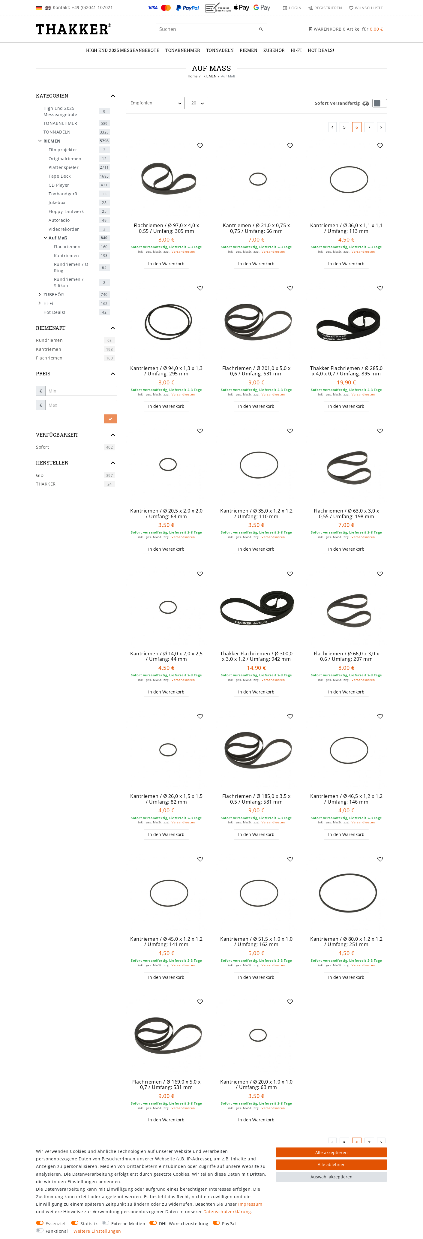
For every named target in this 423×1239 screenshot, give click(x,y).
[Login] (292, 8)
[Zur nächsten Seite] (381, 127)
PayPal (229, 1223)
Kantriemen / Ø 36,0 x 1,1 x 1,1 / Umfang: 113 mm (346, 228)
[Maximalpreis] (81, 405)
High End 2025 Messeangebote (123, 50)
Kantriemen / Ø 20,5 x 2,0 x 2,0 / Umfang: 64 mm (166, 513)
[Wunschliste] (364, 8)
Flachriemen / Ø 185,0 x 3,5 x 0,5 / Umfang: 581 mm (256, 798)
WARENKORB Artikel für (345, 29)
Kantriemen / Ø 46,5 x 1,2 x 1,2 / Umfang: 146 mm (346, 798)
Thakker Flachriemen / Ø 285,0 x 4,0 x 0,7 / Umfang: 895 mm (346, 371)
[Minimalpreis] (81, 391)
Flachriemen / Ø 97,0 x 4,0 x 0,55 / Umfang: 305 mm (166, 228)
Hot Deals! (321, 50)
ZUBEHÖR (274, 50)
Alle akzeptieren (331, 1152)
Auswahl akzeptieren (331, 1177)
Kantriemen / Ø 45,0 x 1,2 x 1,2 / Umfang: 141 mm (166, 941)
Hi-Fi (296, 50)
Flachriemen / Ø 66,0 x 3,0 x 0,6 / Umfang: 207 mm (346, 656)
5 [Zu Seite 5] (344, 127)
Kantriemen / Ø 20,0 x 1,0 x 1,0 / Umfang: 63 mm (256, 1084)
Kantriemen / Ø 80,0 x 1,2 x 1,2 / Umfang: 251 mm (346, 941)
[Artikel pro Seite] (197, 103)
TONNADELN (220, 50)
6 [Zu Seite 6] (357, 127)
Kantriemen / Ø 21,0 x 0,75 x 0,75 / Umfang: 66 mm (256, 228)
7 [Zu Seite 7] (369, 127)
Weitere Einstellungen (97, 1231)
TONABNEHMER (182, 50)
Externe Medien (128, 1223)
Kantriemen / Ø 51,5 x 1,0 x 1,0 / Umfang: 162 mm (256, 941)
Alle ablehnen (332, 1164)
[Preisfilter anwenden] (110, 418)
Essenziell (56, 1223)
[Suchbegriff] (211, 29)
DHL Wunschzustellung (183, 1223)
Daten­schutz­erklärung (227, 1211)
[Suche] (261, 29)
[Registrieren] (325, 8)
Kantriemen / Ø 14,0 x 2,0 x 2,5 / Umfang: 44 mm (166, 656)
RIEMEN (248, 50)
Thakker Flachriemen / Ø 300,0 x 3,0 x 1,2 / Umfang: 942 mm (256, 656)
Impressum (250, 1204)
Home (193, 76)
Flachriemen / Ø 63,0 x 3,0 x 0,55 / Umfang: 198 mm (346, 513)
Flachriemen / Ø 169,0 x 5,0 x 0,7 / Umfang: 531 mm (166, 1084)
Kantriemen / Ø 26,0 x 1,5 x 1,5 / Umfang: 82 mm (166, 798)
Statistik (89, 1223)
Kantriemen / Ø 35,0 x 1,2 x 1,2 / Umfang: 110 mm (256, 513)
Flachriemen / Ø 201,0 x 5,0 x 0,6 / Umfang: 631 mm (256, 371)
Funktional (57, 1231)
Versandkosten (183, 252)
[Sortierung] (155, 103)
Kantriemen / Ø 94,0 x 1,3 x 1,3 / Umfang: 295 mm (166, 371)
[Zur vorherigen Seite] (332, 127)
